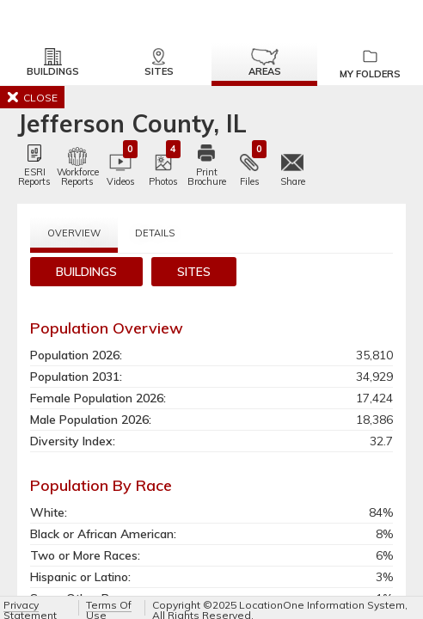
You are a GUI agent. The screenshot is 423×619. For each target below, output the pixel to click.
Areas (264, 62)
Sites (159, 62)
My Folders (370, 64)
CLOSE (32, 97)
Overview (74, 233)
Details (155, 233)
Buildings (53, 62)
